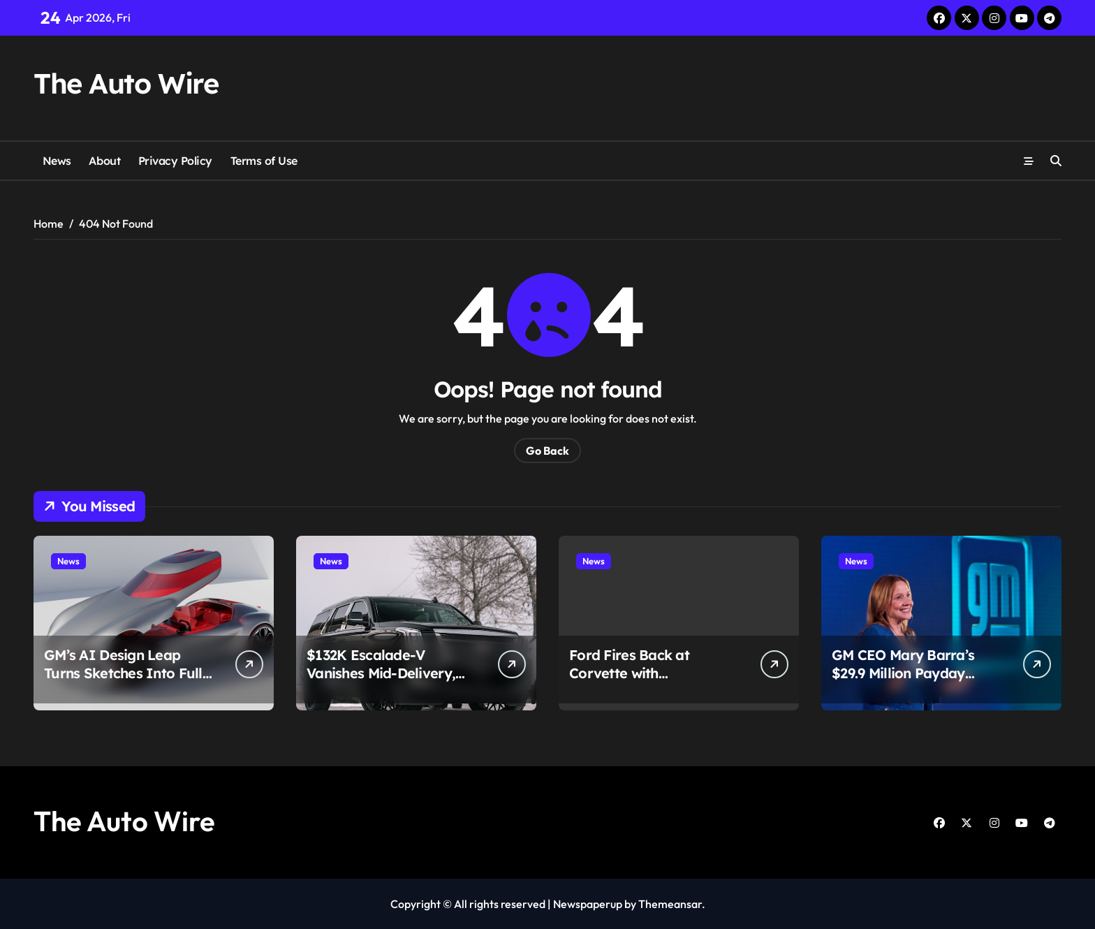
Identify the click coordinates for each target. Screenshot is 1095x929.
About (104, 161)
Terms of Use (263, 161)
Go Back (547, 451)
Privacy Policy (175, 161)
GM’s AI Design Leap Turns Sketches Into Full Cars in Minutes (123, 673)
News (57, 161)
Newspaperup (587, 904)
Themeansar (670, 904)
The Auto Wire (126, 83)
